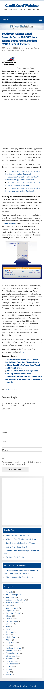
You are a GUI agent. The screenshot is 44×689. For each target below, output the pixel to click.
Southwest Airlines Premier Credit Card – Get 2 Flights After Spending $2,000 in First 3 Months (23, 379)
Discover (9, 624)
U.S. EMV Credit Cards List (16, 547)
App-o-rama (11, 597)
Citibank (9, 619)
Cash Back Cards (13, 613)
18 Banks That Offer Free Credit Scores (21, 539)
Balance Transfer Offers (15, 600)
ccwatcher (25, 48)
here (22, 352)
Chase (36, 48)
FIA (7, 627)
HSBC (8, 635)
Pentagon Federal (13, 648)
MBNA (8, 640)
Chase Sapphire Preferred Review (19, 577)
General (9, 632)
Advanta (9, 592)
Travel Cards (20, 50)
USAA (8, 669)
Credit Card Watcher (22, 6)
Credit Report (11, 621)
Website (5, 450)
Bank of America (12, 603)
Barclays (9, 605)
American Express (13, 595)
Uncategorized (12, 664)
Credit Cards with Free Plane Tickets (20, 543)
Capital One (10, 611)
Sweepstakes (11, 659)
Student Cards (12, 656)
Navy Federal (11, 643)
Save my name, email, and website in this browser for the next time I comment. (22, 463)
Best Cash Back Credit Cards (17, 535)
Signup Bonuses (8, 50)
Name (5, 433)
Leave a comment (11, 389)
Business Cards (12, 608)
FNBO (8, 629)
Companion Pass (9, 223)
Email (4, 441)
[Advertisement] (22, 124)
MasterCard (10, 637)
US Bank (9, 666)
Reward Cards (11, 650)
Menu (5, 20)
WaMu (8, 675)
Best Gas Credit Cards (15, 557)
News (8, 645)
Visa (7, 672)
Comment (6, 409)
